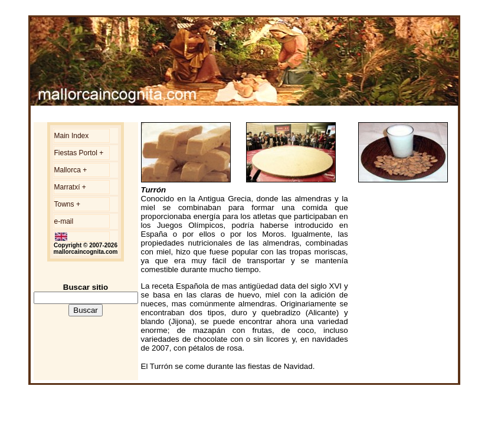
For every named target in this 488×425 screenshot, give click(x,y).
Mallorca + (70, 170)
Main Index (71, 136)
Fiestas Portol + (79, 153)
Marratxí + (70, 187)
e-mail (64, 221)
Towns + (67, 204)
